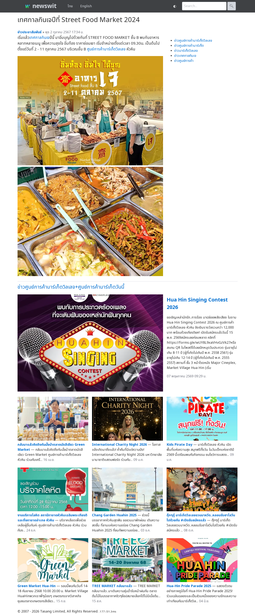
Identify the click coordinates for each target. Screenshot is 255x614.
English (86, 6)
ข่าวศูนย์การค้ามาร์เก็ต (189, 45)
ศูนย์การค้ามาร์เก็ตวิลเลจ (106, 49)
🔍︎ (231, 6)
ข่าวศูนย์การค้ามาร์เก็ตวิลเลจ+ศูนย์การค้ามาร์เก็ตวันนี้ (71, 287)
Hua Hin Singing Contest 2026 (197, 303)
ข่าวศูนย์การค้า (183, 60)
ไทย (70, 6)
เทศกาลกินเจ (39, 38)
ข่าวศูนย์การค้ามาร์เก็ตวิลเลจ (193, 40)
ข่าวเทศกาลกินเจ (185, 55)
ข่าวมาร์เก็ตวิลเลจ (186, 50)
